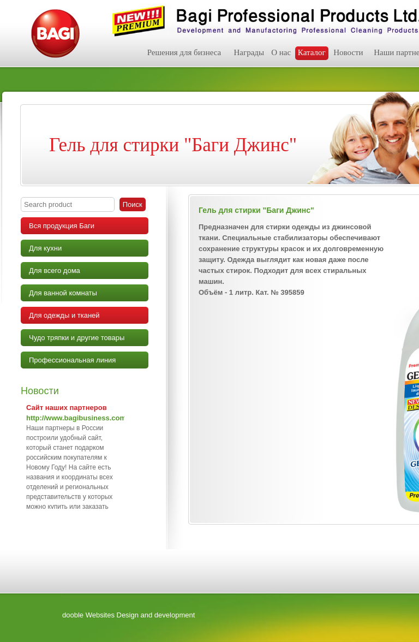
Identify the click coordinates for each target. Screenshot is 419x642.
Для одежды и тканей (64, 315)
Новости (348, 52)
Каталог (312, 52)
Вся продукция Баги (61, 226)
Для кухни (45, 248)
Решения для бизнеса (184, 52)
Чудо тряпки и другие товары (76, 338)
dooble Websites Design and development (128, 615)
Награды (249, 52)
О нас (281, 52)
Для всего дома (54, 270)
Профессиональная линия (72, 360)
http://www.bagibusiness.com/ (77, 418)
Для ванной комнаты (63, 293)
